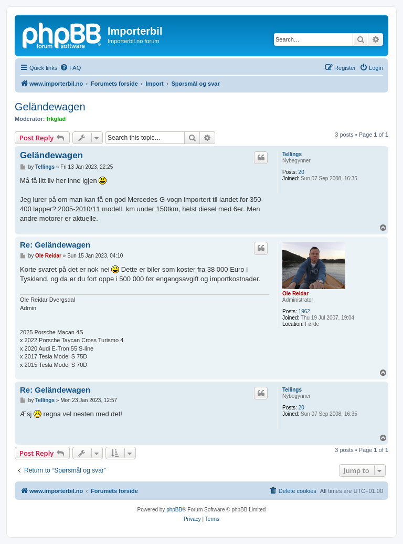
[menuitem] (70, 67)
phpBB (174, 509)
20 (301, 172)
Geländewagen (50, 106)
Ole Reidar (295, 293)
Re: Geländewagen (55, 244)
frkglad (56, 119)
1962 (304, 311)
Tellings (292, 154)
